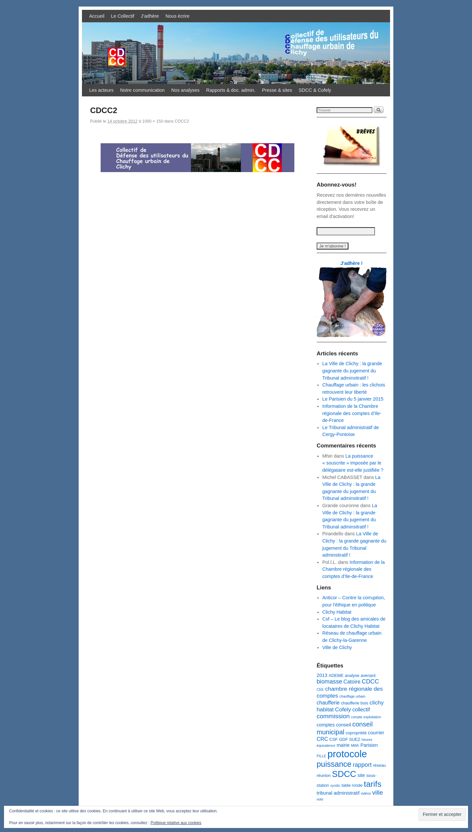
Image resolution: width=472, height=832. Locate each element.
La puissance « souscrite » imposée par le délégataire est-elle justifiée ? (352, 463)
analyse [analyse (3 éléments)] (352, 675)
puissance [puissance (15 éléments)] (334, 764)
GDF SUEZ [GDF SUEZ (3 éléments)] (349, 739)
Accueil (96, 16)
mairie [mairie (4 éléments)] (343, 745)
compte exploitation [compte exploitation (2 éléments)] (366, 717)
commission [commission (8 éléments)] (333, 716)
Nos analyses (185, 90)
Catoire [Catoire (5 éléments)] (352, 681)
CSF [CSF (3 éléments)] (333, 739)
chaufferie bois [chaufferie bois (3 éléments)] (354, 703)
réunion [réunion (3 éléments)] (324, 775)
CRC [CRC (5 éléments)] (322, 739)
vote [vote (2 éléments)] (320, 799)
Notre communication (142, 90)
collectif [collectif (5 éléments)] (361, 709)
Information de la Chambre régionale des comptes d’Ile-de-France (351, 413)
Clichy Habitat (336, 612)
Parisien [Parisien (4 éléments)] (369, 745)
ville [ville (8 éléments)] (377, 792)
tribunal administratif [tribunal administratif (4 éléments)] (338, 793)
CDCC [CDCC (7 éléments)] (370, 681)
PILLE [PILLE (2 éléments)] (321, 756)
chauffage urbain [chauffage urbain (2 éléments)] (352, 696)
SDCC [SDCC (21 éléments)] (344, 774)
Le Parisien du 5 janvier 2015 (352, 399)
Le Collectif (122, 16)
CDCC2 (182, 121)
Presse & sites (277, 90)
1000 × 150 (152, 121)
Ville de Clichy (337, 647)
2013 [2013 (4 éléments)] (322, 675)
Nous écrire (178, 16)
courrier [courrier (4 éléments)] (376, 732)
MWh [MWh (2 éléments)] (355, 745)
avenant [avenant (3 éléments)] (368, 675)
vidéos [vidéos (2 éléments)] (366, 793)
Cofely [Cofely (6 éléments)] (343, 709)
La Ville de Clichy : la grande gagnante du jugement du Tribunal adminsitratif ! (352, 370)
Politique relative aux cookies (176, 823)
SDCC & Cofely (315, 90)
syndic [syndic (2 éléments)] (335, 785)
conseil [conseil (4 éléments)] (343, 724)
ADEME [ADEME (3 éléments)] (336, 675)
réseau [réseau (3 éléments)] (379, 765)
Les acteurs (101, 90)
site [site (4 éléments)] (361, 775)
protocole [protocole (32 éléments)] (347, 753)
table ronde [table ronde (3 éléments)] (352, 785)
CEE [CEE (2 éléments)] (320, 689)
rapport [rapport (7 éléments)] (362, 765)
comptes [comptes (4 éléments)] (326, 724)
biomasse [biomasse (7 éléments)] (329, 681)
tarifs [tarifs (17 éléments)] (372, 784)
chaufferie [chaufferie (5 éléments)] (328, 702)
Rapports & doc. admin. (230, 90)
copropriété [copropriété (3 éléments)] (355, 732)
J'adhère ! (352, 263)
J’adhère (150, 16)
